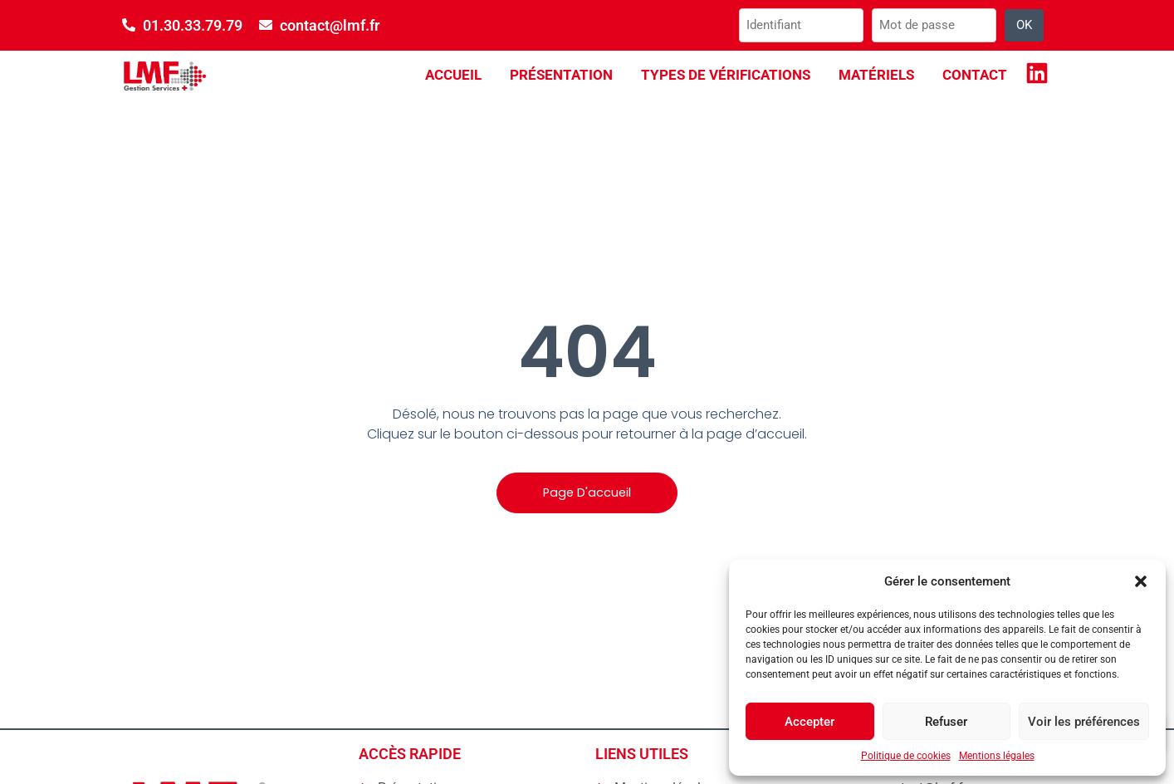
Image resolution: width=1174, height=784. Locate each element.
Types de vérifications (725, 74)
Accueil (453, 74)
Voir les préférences (1084, 721)
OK (1024, 24)
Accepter (809, 721)
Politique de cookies (906, 756)
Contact (974, 74)
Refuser (946, 721)
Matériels (876, 74)
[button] (1140, 581)
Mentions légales (997, 756)
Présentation (561, 74)
